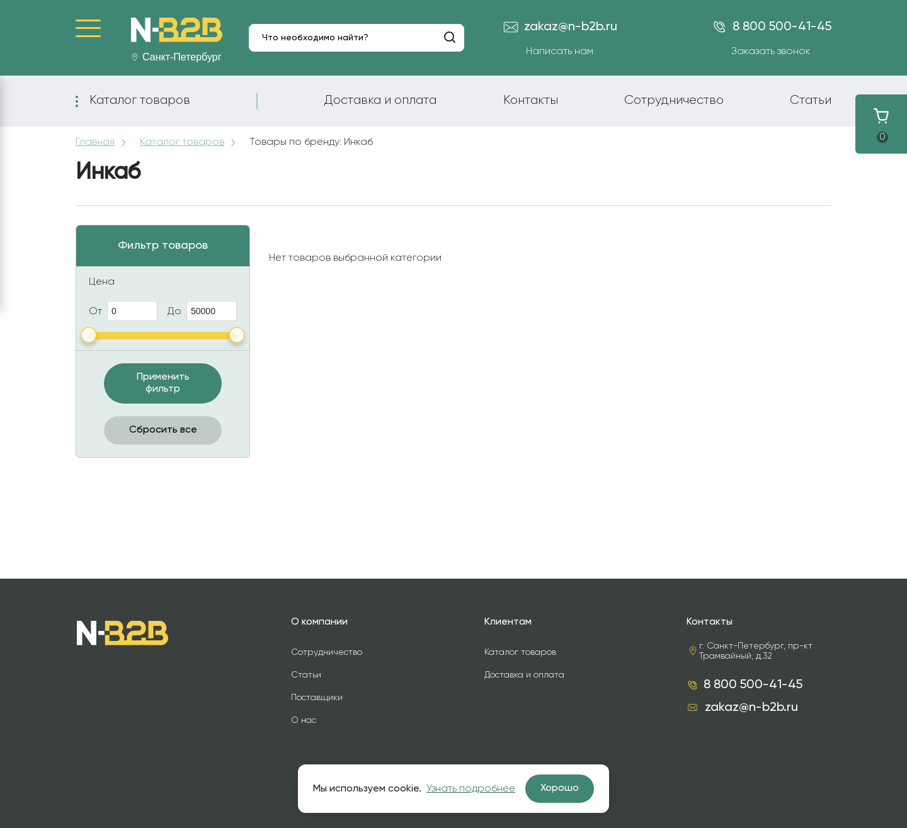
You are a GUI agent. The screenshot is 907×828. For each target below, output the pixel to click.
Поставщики (317, 697)
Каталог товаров (139, 100)
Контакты (530, 100)
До (202, 311)
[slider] (89, 335)
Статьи (810, 100)
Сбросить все (163, 430)
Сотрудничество (674, 100)
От (123, 311)
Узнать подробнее (470, 789)
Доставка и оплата (380, 100)
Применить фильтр (163, 383)
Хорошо (559, 788)
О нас (303, 720)
